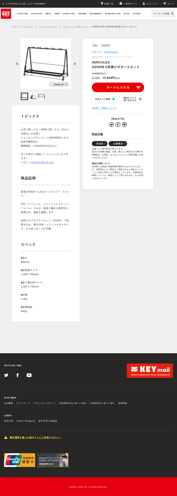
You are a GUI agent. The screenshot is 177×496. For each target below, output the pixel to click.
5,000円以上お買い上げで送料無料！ (27, 4)
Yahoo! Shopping (26, 421)
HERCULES (111, 52)
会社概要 (8, 403)
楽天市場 (8, 421)
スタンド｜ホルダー (48, 26)
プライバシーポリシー (44, 403)
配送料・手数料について (104, 108)
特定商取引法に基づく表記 (72, 403)
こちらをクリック (43, 162)
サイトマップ (23, 403)
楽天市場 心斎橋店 (48, 421)
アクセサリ (27, 26)
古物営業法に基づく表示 (102, 403)
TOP (14, 26)
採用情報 (122, 403)
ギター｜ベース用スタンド (76, 26)
